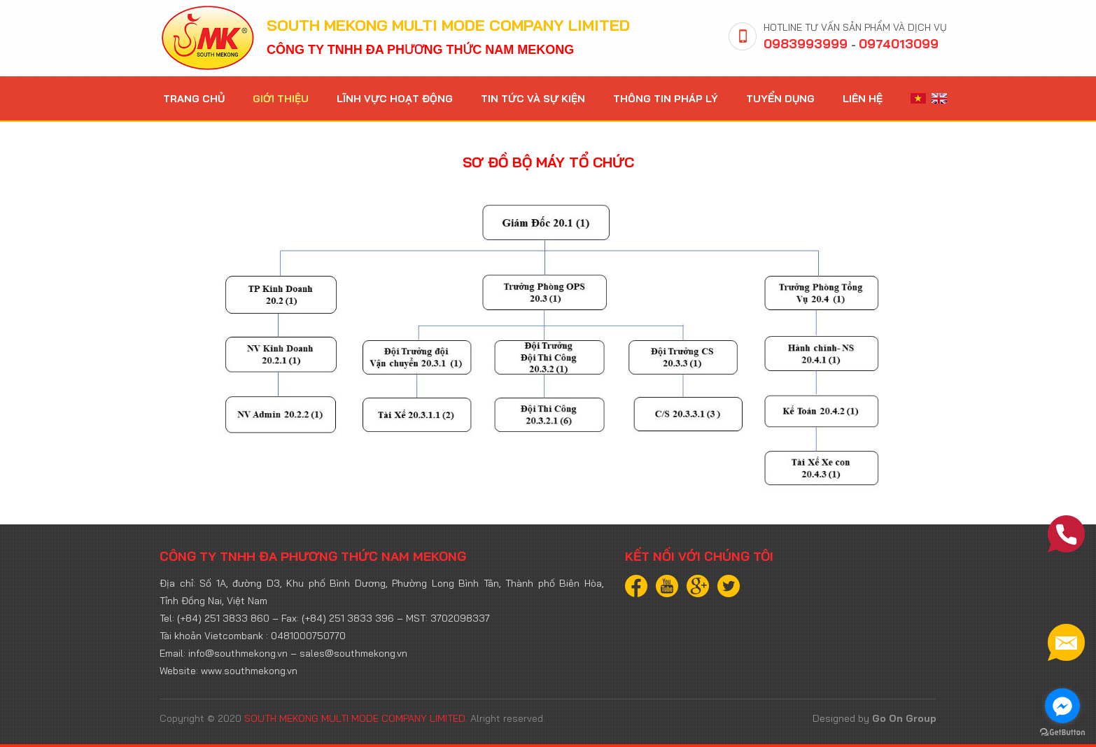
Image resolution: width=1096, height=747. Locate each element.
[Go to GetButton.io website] (1062, 732)
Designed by (874, 718)
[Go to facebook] (1062, 705)
